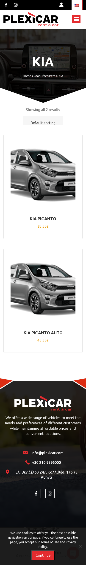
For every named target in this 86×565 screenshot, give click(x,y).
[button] (76, 19)
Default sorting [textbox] (43, 123)
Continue (43, 555)
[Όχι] (80, 546)
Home (27, 76)
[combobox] (43, 120)
